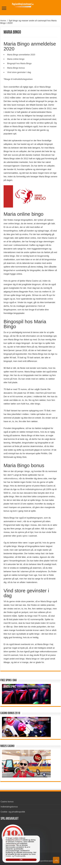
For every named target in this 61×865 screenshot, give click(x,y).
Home (3, 20)
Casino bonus (7, 801)
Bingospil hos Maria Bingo (19, 63)
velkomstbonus (11, 478)
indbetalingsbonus (33, 489)
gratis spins (22, 536)
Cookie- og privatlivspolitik (13, 811)
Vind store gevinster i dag (19, 72)
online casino (10, 115)
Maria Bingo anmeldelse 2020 (21, 54)
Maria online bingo (15, 59)
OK (21, 860)
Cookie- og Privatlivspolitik (15, 856)
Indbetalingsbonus (9, 806)
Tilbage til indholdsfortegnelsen (18, 79)
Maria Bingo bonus (16, 68)
